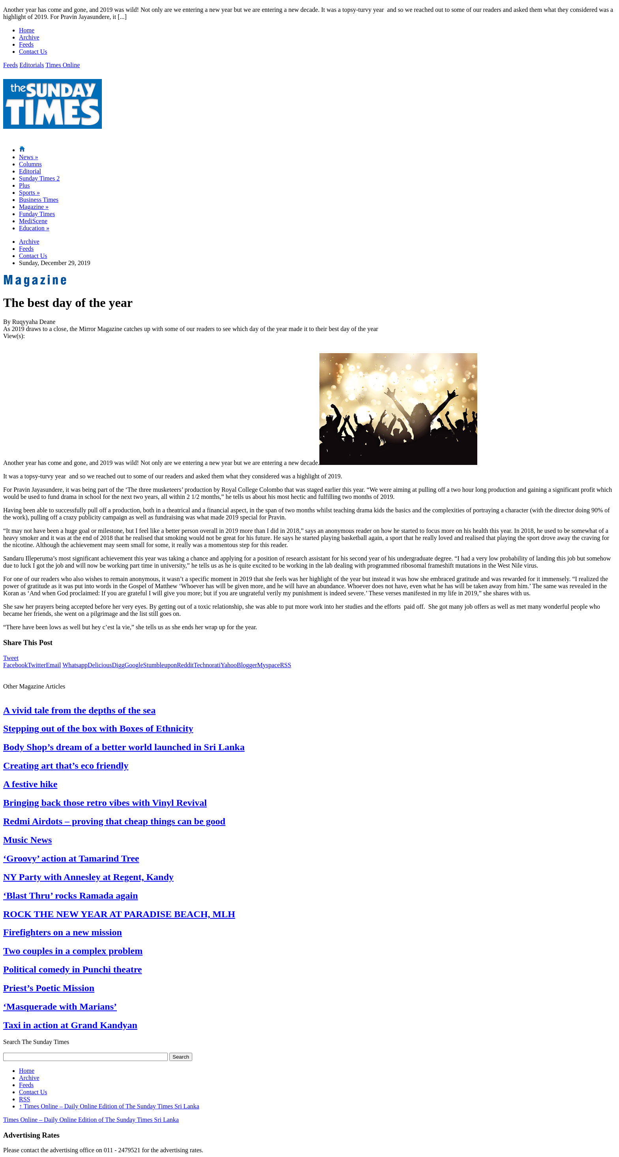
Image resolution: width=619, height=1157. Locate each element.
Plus (24, 185)
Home (26, 30)
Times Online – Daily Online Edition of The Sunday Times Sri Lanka (109, 1106)
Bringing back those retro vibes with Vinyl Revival (105, 803)
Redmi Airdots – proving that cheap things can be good (114, 821)
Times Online (62, 65)
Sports (29, 192)
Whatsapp (75, 665)
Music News (27, 840)
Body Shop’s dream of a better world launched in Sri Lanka (124, 747)
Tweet (11, 658)
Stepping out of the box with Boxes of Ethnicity (98, 728)
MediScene (33, 221)
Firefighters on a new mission (62, 932)
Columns (30, 164)
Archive (29, 37)
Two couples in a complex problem (73, 951)
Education (34, 228)
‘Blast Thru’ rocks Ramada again (70, 895)
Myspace (268, 665)
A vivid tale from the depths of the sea (79, 710)
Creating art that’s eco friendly (65, 765)
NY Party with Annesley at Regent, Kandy (88, 877)
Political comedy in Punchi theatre (72, 969)
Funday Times (37, 214)
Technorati (207, 665)
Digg (118, 665)
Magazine (34, 206)
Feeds (26, 44)
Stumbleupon (160, 665)
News (28, 157)
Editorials (31, 65)
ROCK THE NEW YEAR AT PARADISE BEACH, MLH (119, 914)
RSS (285, 665)
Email (53, 665)
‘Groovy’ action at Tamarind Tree (71, 858)
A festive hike (30, 784)
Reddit (185, 665)
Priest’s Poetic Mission (48, 988)
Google (133, 665)
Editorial (30, 171)
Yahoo (229, 665)
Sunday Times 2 (39, 178)
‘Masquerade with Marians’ (60, 1006)
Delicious (100, 665)
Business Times (38, 199)
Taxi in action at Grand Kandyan (70, 1025)
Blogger (247, 665)
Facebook (15, 665)
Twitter (37, 665)
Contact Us (33, 51)
